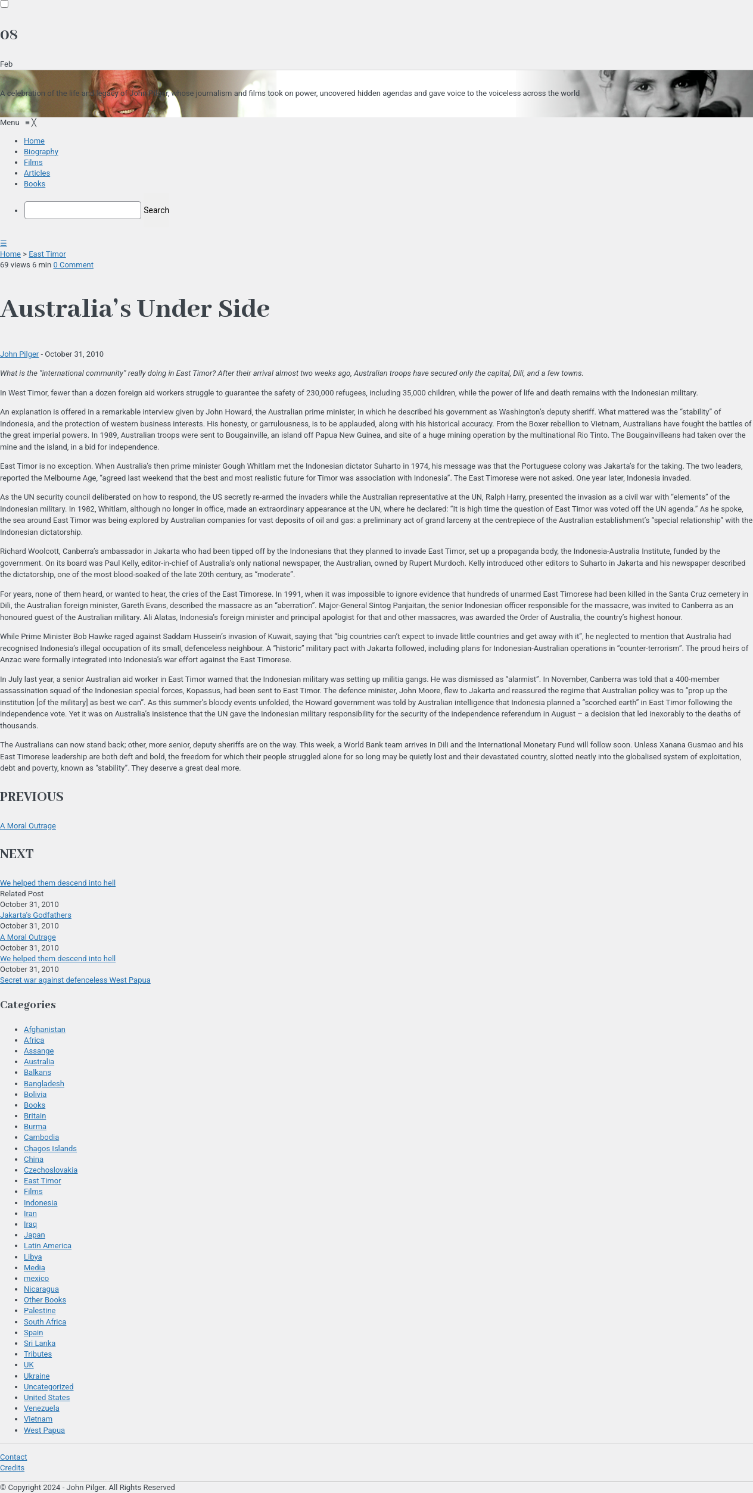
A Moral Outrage (28, 825)
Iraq (30, 1224)
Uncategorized (48, 1386)
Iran (30, 1213)
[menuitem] (34, 140)
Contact (13, 1457)
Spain (33, 1332)
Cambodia (41, 1137)
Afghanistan (45, 1029)
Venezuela (42, 1408)
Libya (33, 1256)
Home (10, 254)
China (33, 1159)
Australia (39, 1061)
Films (33, 1191)
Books (34, 1105)
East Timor (47, 254)
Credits (12, 1467)
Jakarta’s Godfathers (35, 915)
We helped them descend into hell (58, 882)
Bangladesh (44, 1083)
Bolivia (35, 1094)
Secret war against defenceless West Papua (75, 979)
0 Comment (73, 264)
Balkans (37, 1072)
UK (29, 1364)
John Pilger (19, 354)
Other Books (45, 1299)
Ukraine (36, 1376)
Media (34, 1267)
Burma (35, 1126)
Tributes (38, 1353)
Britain (35, 1115)
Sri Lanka (39, 1343)
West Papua (44, 1430)
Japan (34, 1234)
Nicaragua (41, 1289)
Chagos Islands (50, 1148)
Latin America (47, 1245)
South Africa (45, 1321)
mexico (36, 1278)
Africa (34, 1040)
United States (47, 1397)
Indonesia (40, 1202)
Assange (39, 1050)
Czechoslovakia (50, 1169)
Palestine (39, 1310)
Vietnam (38, 1418)
